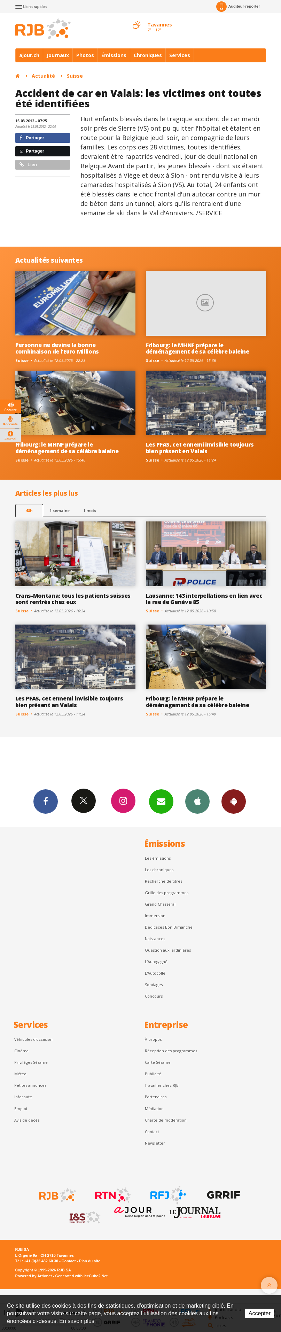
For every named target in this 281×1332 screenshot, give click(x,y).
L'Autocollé (155, 973)
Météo (20, 1073)
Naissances (155, 938)
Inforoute (23, 1096)
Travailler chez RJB (162, 1085)
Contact (152, 1131)
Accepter (260, 1313)
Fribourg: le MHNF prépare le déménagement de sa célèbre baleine (197, 348)
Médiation (154, 1108)
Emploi (20, 1108)
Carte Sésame (158, 1062)
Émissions (113, 55)
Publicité (153, 1073)
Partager (31, 137)
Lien (28, 164)
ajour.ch (29, 55)
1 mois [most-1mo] (89, 510)
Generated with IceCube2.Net (81, 1276)
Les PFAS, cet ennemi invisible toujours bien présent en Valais (200, 448)
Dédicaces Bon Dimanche (169, 927)
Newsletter (155, 1143)
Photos (85, 55)
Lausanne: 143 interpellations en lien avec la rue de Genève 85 (204, 599)
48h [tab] (29, 510)
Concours (154, 996)
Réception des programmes (171, 1050)
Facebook (45, 801)
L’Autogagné (156, 961)
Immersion (155, 915)
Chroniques (148, 55)
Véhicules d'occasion (33, 1039)
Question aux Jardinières (168, 950)
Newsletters (161, 801)
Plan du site (89, 1261)
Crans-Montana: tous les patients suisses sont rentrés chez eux (73, 599)
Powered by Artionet (33, 1276)
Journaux (58, 55)
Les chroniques (159, 869)
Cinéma (21, 1050)
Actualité (43, 75)
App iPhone (197, 801)
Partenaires (155, 1096)
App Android (233, 801)
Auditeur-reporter (238, 6)
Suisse (75, 75)
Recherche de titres (163, 881)
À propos (153, 1039)
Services (179, 55)
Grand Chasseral (160, 904)
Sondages (154, 984)
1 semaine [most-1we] (59, 510)
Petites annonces (30, 1085)
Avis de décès (26, 1120)
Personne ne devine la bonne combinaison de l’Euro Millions (57, 348)
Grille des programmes (166, 892)
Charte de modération (166, 1120)
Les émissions (158, 858)
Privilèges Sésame (31, 1062)
